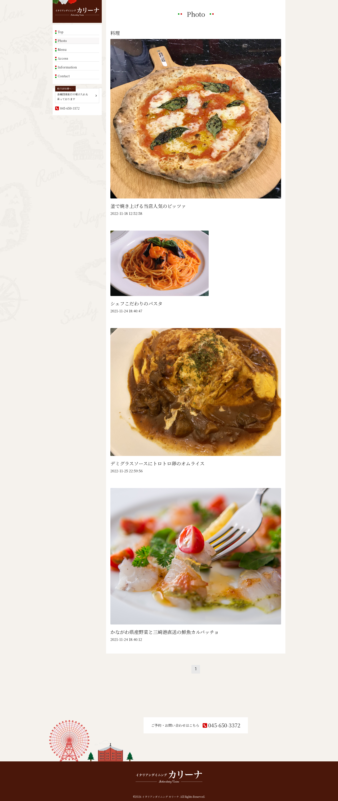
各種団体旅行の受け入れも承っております (72, 96)
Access (63, 58)
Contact (64, 76)
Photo (62, 41)
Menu (62, 49)
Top (60, 32)
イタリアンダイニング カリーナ (160, 796)
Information (67, 67)
